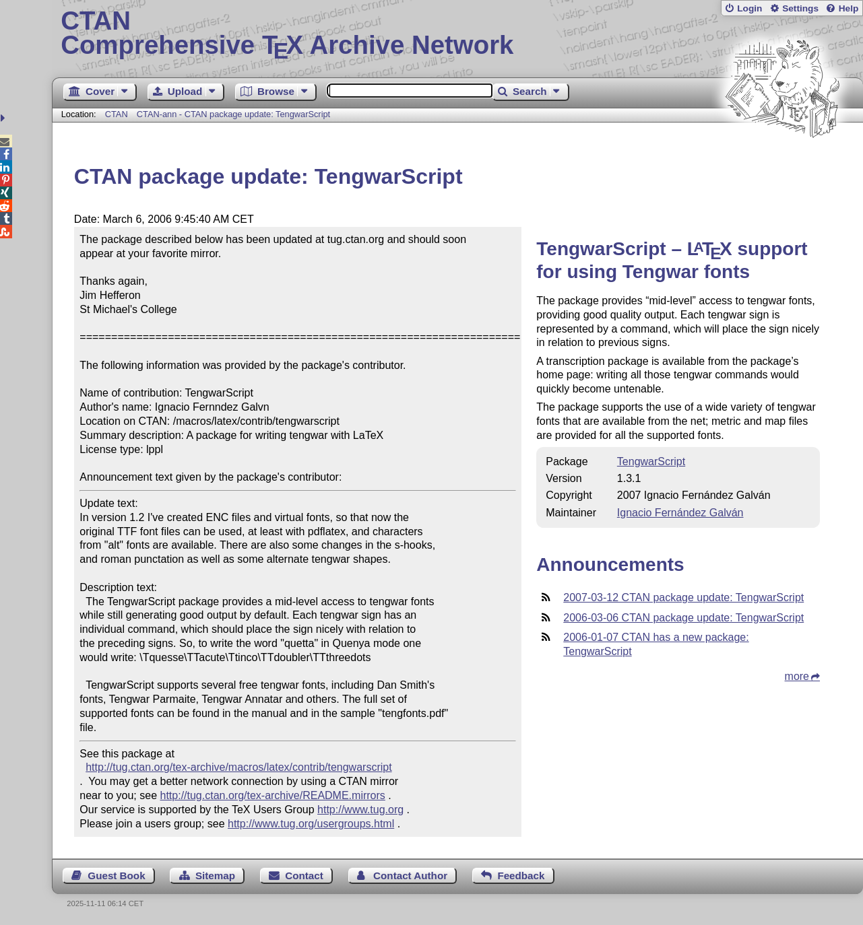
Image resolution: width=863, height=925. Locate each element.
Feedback (520, 875)
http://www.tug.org (360, 809)
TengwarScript (651, 461)
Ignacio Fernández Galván (680, 512)
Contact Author (410, 875)
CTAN (116, 114)
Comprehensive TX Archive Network (457, 34)
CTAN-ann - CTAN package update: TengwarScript (233, 114)
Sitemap (215, 875)
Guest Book (116, 875)
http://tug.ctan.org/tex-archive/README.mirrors (272, 795)
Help (849, 8)
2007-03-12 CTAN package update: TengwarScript (683, 597)
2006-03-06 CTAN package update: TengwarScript (683, 617)
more (797, 676)
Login (749, 8)
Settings (800, 8)
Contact (304, 875)
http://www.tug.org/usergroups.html (311, 823)
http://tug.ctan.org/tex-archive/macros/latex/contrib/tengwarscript (238, 767)
